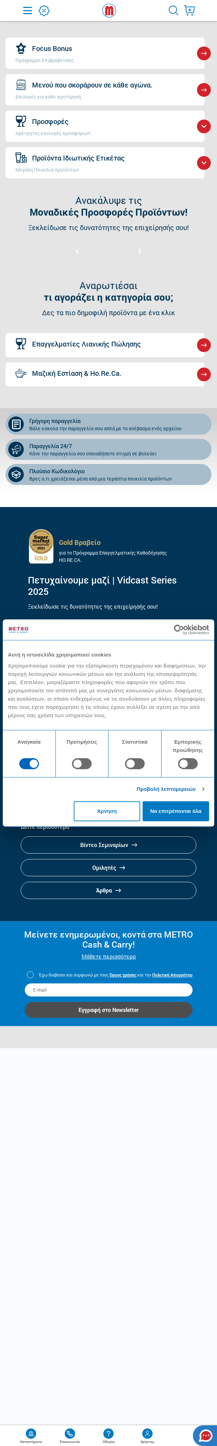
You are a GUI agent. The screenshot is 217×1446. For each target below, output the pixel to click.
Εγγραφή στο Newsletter (109, 1009)
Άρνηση (107, 811)
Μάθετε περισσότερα (109, 956)
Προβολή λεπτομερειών (166, 789)
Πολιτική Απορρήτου (172, 975)
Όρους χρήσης (123, 975)
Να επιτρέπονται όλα (176, 811)
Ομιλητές (108, 867)
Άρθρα (108, 890)
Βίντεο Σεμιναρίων (108, 844)
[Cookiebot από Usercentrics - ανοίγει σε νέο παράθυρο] (179, 629)
